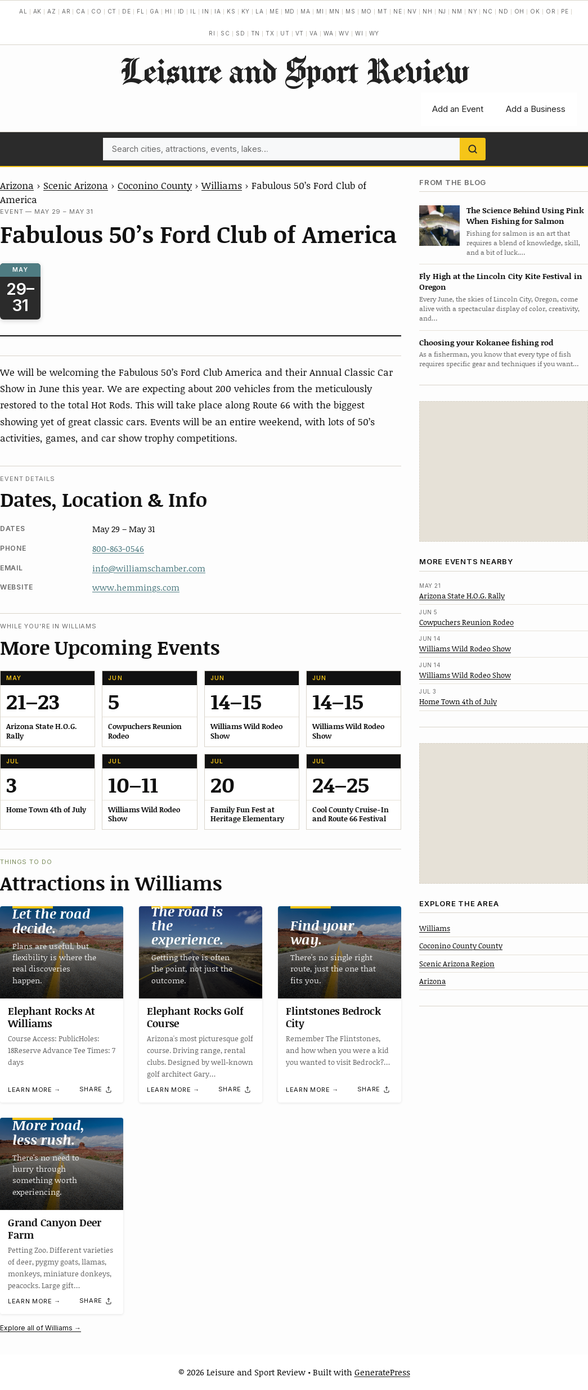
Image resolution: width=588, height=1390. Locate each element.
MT (383, 11)
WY (374, 33)
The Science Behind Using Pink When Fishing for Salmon (525, 215)
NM (457, 11)
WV (344, 33)
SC (225, 33)
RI (212, 33)
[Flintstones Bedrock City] (339, 952)
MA (305, 11)
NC (488, 11)
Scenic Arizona (75, 185)
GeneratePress (382, 1372)
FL (141, 11)
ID (181, 11)
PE (565, 11)
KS (231, 11)
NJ (442, 11)
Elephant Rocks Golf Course (195, 1017)
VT (299, 33)
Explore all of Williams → (40, 1328)
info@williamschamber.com (148, 568)
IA (217, 11)
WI (359, 33)
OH (519, 11)
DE (126, 11)
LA (259, 11)
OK (535, 11)
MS (350, 11)
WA (329, 33)
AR (66, 11)
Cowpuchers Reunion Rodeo (466, 622)
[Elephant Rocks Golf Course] (200, 952)
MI (320, 11)
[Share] (96, 1089)
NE (397, 11)
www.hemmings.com (135, 587)
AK (37, 11)
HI (168, 11)
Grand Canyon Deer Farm (54, 1229)
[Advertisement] (503, 471)
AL (23, 11)
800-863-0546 (118, 548)
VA (313, 33)
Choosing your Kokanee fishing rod (486, 342)
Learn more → (34, 1090)
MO (366, 11)
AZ (51, 11)
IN (205, 11)
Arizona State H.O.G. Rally (462, 596)
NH (428, 11)
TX (270, 33)
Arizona (17, 185)
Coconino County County (460, 946)
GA (154, 11)
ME (274, 11)
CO (96, 11)
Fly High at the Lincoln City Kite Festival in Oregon (500, 281)
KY (245, 11)
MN (334, 11)
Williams (221, 185)
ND (504, 11)
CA (81, 11)
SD (240, 33)
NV (412, 11)
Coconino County (155, 185)
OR (551, 11)
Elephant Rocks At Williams (51, 1017)
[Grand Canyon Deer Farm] (61, 1164)
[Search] (473, 149)
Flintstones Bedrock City (333, 1017)
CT (112, 11)
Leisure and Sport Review (294, 70)
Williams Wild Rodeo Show (465, 649)
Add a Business (535, 109)
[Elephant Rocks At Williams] (61, 952)
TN (256, 33)
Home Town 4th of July (458, 701)
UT (285, 33)
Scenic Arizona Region (457, 964)
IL (193, 11)
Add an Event (457, 109)
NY (473, 11)
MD (290, 11)
